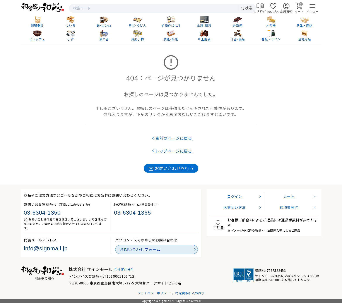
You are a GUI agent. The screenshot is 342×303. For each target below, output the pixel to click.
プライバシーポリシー (154, 293)
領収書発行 (289, 207)
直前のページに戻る (173, 138)
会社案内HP (123, 269)
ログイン (234, 196)
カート (289, 196)
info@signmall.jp (46, 248)
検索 (246, 8)
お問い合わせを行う (171, 168)
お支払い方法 (235, 207)
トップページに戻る (173, 151)
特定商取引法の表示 (189, 293)
